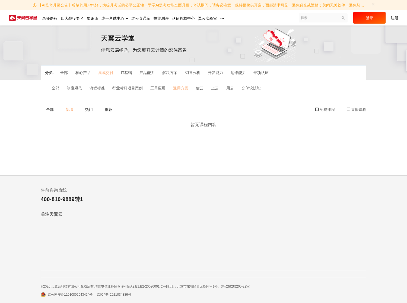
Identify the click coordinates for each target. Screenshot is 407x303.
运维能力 (238, 72)
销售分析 (192, 72)
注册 (394, 18)
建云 (200, 88)
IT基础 (126, 72)
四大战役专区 (72, 18)
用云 (230, 88)
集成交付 (105, 72)
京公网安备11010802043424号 (70, 294)
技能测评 (161, 18)
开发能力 (215, 72)
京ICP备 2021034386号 (114, 294)
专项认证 (261, 72)
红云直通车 (140, 18)
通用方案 (180, 88)
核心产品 (83, 72)
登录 (369, 18)
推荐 (108, 109)
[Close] (373, 4)
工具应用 (158, 88)
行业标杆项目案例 (127, 88)
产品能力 (147, 72)
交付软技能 (250, 88)
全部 (64, 72)
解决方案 (169, 72)
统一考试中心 (114, 18)
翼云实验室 (207, 18)
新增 (69, 109)
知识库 (92, 18)
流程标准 (97, 88)
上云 (215, 88)
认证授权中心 (183, 18)
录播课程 (50, 18)
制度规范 (74, 88)
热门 (89, 109)
